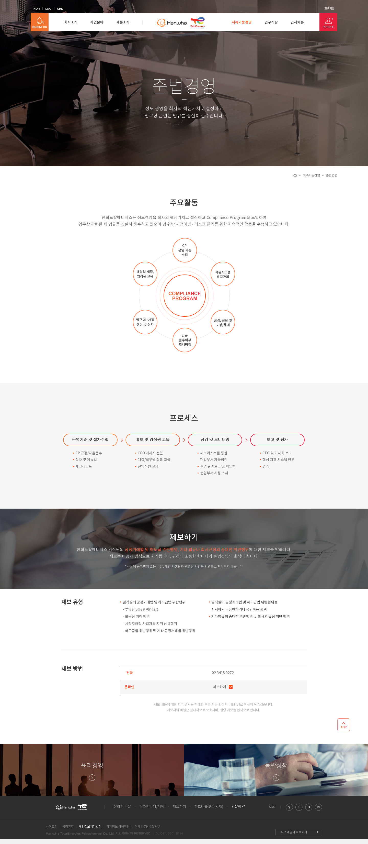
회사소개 (70, 22)
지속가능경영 (242, 22)
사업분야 (96, 22)
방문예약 (238, 807)
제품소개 (123, 22)
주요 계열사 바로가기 (293, 832)
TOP (343, 724)
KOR (36, 8)
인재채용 (297, 22)
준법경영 (331, 175)
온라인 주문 (122, 807)
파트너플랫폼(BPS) (208, 807)
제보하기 (219, 687)
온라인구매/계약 (152, 807)
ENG (48, 8)
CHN (60, 8)
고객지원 (329, 8)
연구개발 (271, 22)
